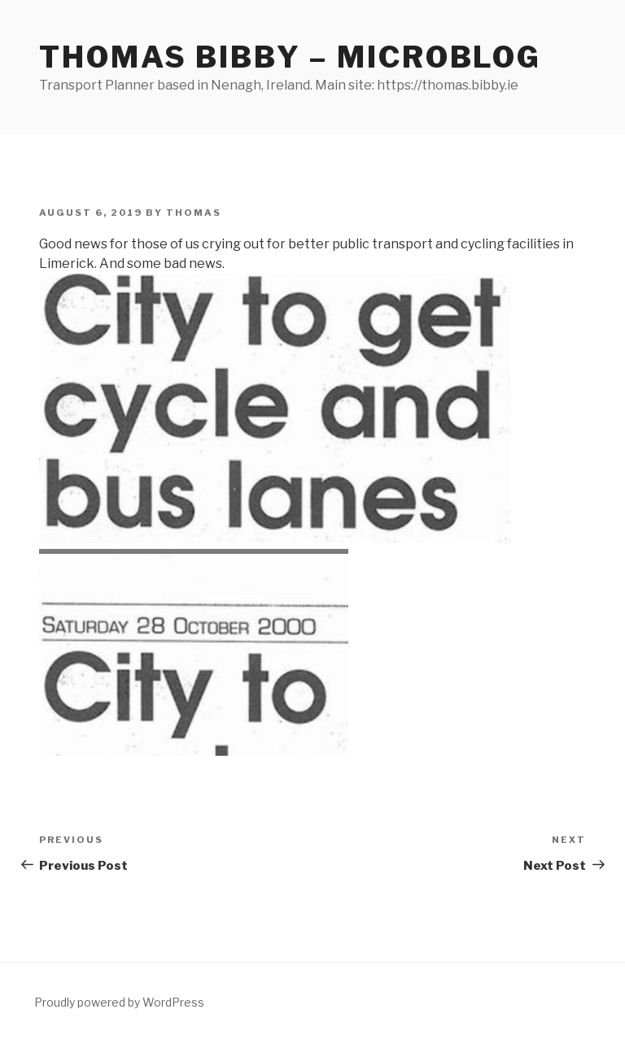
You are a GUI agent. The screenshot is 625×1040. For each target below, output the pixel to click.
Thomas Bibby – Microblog (290, 57)
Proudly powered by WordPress (119, 1002)
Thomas (193, 212)
